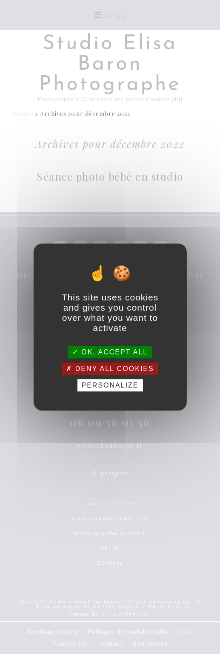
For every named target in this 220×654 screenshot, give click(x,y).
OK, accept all (110, 352)
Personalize (109, 385)
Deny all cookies (110, 368)
